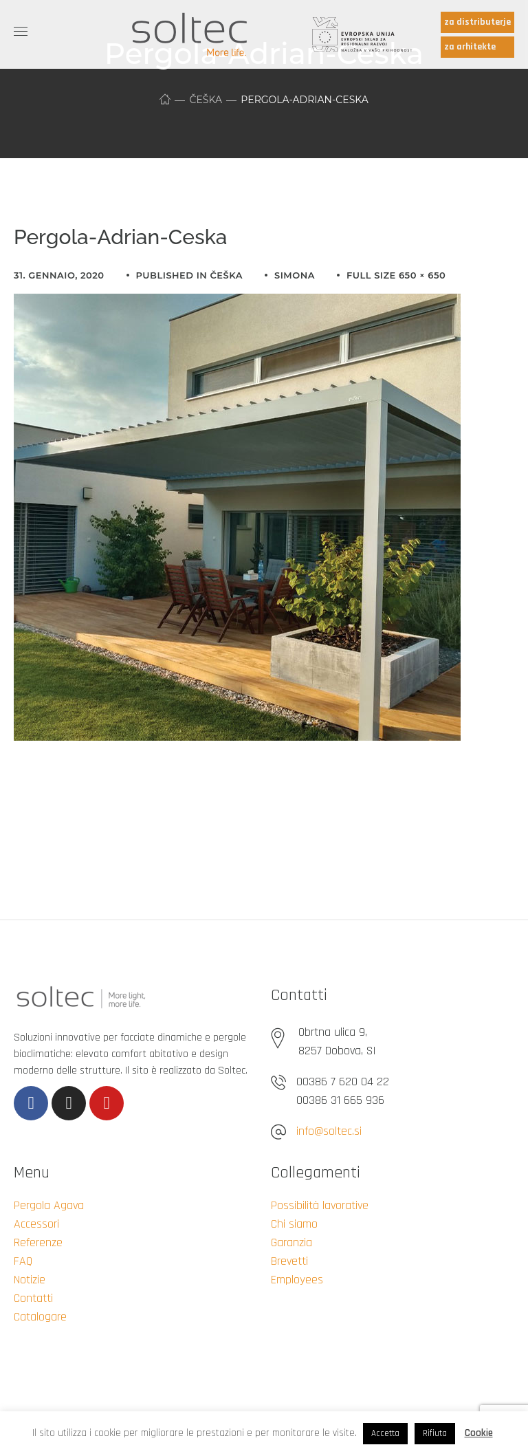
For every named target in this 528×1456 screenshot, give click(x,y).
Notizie (29, 1279)
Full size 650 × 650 (396, 275)
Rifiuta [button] (435, 1433)
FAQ (23, 1261)
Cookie (479, 1432)
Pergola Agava (49, 1205)
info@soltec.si (329, 1131)
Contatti (33, 1298)
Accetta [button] (385, 1433)
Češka (205, 100)
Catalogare (40, 1317)
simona (294, 275)
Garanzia (291, 1242)
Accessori (36, 1224)
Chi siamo (294, 1224)
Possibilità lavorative (319, 1205)
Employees (297, 1279)
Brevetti (289, 1261)
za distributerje (477, 22)
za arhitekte (470, 47)
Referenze (38, 1242)
